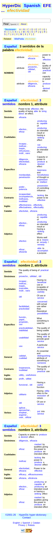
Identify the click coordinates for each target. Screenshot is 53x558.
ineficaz (22, 146)
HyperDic (11, 5)
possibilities (42, 313)
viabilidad (23, 330)
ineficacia (23, 199)
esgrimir (23, 415)
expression (42, 180)
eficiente (23, 252)
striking (40, 138)
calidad (22, 356)
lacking (40, 195)
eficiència (32, 478)
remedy (43, 242)
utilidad (31, 69)
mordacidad (24, 175)
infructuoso (24, 151)
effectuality (39, 207)
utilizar (28, 417)
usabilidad (24, 338)
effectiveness (25, 205)
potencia (23, 189)
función (22, 317)
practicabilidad (26, 328)
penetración (24, 177)
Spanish (32, 5)
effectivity (37, 205)
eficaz (22, 132)
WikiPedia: (24, 39)
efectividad (24, 162)
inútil (21, 153)
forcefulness (43, 175)
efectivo (22, 129)
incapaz (22, 144)
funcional (23, 385)
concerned (42, 302)
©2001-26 (10, 514)
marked (37, 444)
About (23, 24)
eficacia (31, 58)
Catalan (36, 523)
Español (10, 46)
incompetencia (26, 196)
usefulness (31, 375)
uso (21, 324)
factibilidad (24, 306)
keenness (42, 170)
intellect (43, 182)
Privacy (21, 525)
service (40, 298)
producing (42, 121)
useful (40, 385)
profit (21, 379)
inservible (23, 288)
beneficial (41, 282)
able (36, 111)
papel (21, 319)
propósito (23, 322)
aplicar (22, 408)
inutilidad (23, 201)
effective (47, 59)
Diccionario (10, 29)
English (16, 523)
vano (27, 153)
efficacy (22, 474)
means (45, 240)
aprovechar (24, 410)
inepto (22, 148)
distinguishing (43, 356)
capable (43, 123)
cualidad (23, 358)
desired (46, 88)
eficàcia (33, 211)
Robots (31, 525)
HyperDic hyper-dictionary (32, 514)
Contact (26, 517)
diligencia (32, 84)
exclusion (41, 396)
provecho (32, 67)
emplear (23, 412)
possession (42, 186)
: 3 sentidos (21, 102)
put (38, 411)
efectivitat (23, 211)
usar (21, 417)
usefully (40, 292)
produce (46, 84)
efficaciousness (35, 474)
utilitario (22, 394)
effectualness (25, 207)
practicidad (24, 309)
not (38, 145)
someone (41, 363)
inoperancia (24, 368)
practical (47, 70)
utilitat (28, 379)
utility (21, 375)
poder (22, 187)
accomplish (42, 251)
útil (29, 72)
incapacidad (24, 194)
